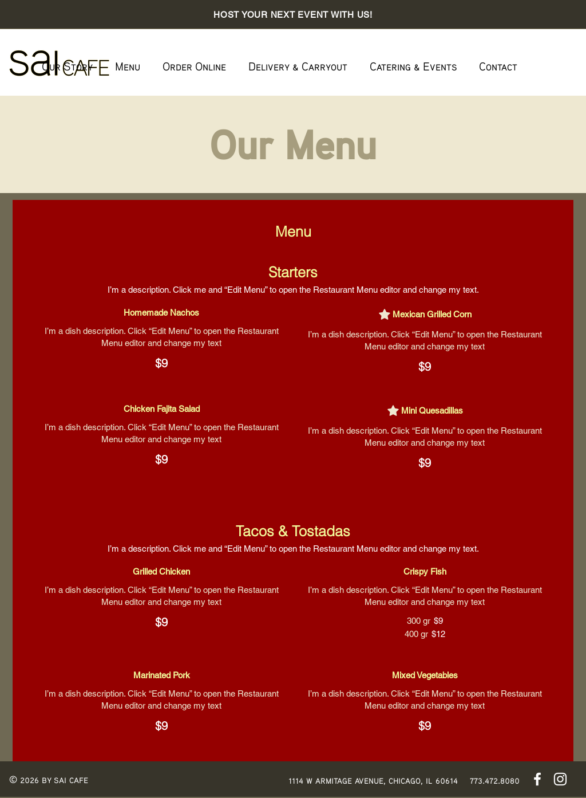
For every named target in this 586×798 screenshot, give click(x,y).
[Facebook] (537, 779)
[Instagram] (560, 779)
